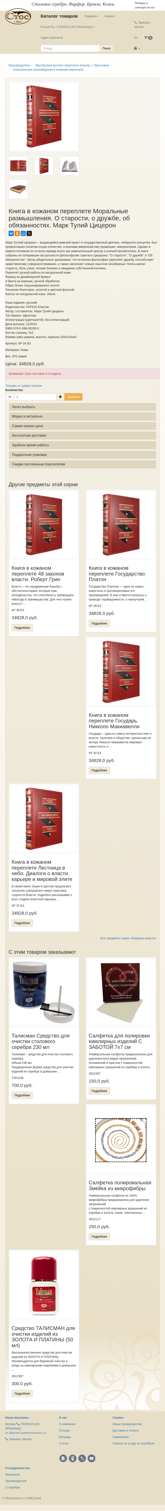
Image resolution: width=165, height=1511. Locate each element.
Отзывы (64, 1430)
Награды (65, 1437)
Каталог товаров (59, 16)
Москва (10, 1424)
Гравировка (121, 1437)
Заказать (73, 397)
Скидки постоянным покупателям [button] (38, 464)
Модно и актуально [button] (27, 416)
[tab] (82, 407)
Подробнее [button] (22, 627)
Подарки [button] (91, 16)
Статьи (64, 1443)
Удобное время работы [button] (30, 445)
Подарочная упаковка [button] (29, 455)
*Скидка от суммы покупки (23, 385)
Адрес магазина (52, 37)
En (136, 37)
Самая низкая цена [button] (27, 426)
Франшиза (12, 1474)
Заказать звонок (142, 25)
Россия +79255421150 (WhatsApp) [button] (67, 27)
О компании (67, 1424)
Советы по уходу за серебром (133, 1443)
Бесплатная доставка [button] (29, 435)
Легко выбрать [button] (23, 407)
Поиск (106, 48)
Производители (16, 1481)
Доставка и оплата (126, 1430)
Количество (14, 390)
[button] (148, 37)
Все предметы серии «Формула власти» (128, 938)
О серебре (12, 1487)
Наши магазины (17, 1417)
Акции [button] (110, 16)
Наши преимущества (127, 1424)
